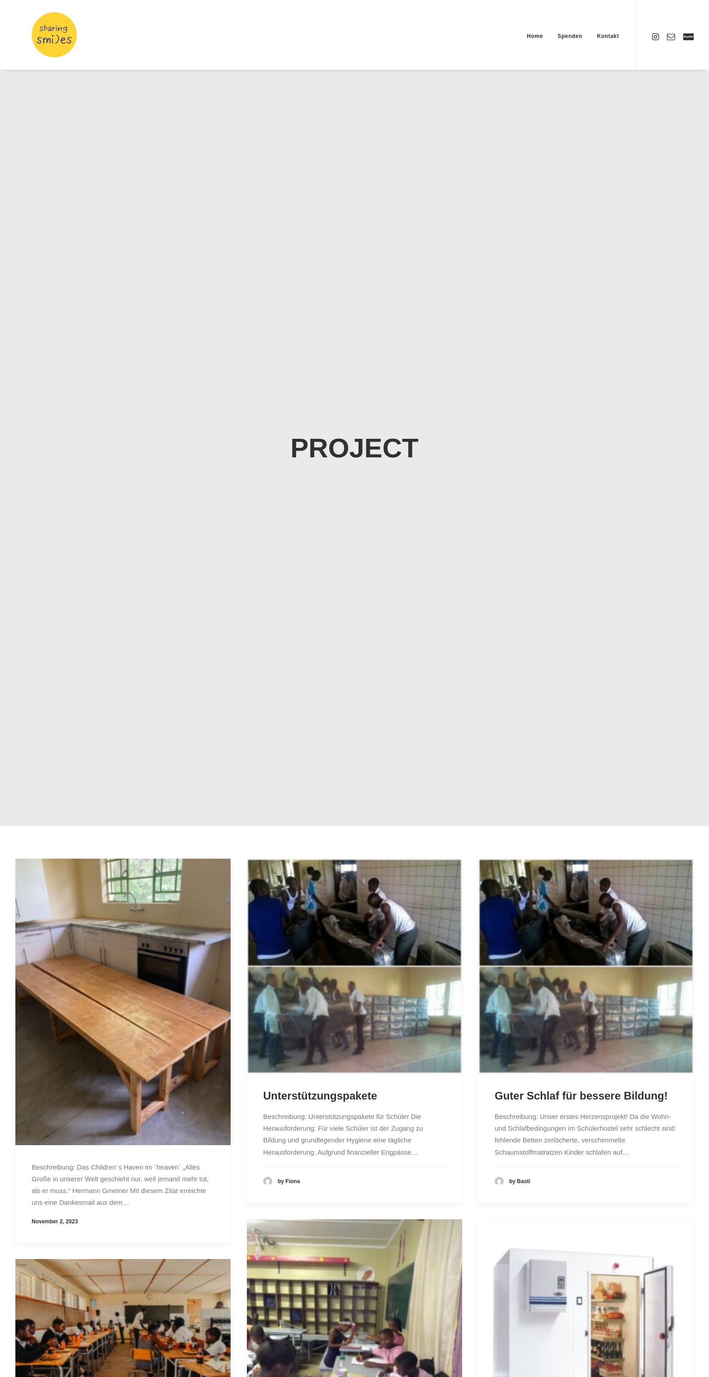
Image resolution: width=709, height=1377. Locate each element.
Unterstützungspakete (320, 1078)
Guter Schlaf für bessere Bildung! (581, 1078)
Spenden (570, 36)
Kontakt (608, 36)
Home (535, 36)
